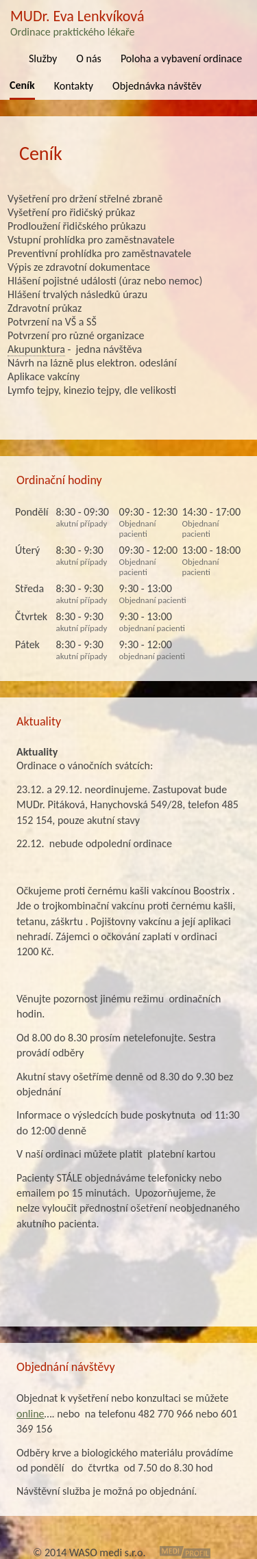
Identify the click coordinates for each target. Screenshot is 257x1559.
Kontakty (73, 85)
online (30, 1413)
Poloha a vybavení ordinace (181, 58)
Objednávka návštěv (156, 85)
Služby (43, 58)
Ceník (22, 85)
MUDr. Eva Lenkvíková (128, 22)
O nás (88, 58)
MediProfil (185, 1552)
